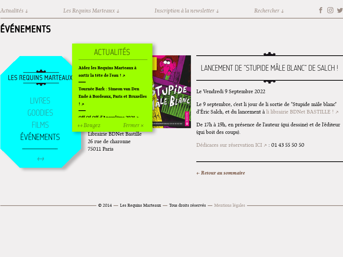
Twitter (340, 10)
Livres (40, 100)
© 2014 (105, 205)
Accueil (40, 78)
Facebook (321, 10)
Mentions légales (229, 205)
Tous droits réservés (187, 205)
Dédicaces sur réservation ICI (229, 145)
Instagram (330, 10)
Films (40, 125)
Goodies (40, 112)
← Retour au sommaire (220, 173)
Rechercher (266, 10)
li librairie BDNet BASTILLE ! (300, 112)
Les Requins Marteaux (89, 10)
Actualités (12, 10)
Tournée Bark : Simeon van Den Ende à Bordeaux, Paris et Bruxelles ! (113, 96)
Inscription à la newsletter (185, 10)
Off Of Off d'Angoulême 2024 (107, 117)
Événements (25, 29)
